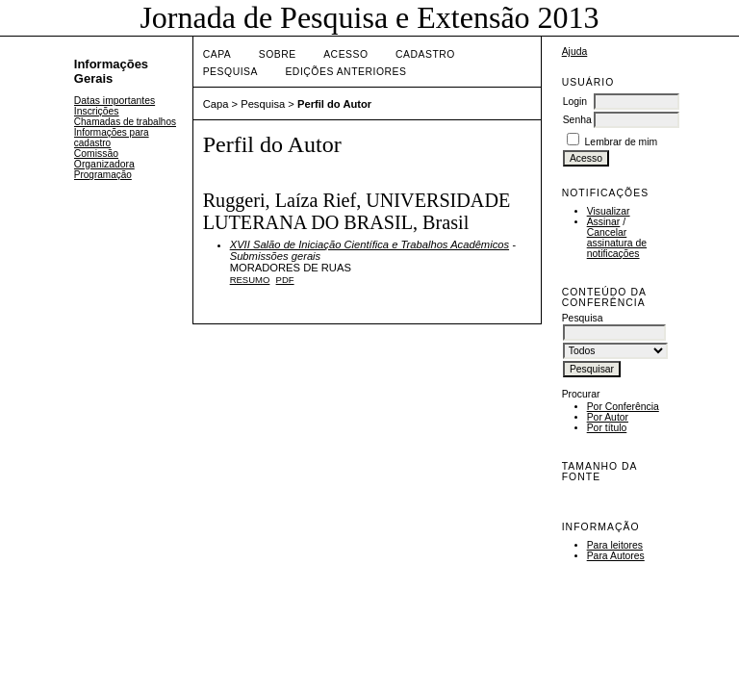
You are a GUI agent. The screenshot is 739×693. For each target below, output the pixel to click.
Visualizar (608, 211)
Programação (103, 174)
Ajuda (575, 51)
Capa (217, 54)
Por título (607, 428)
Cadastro (425, 54)
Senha (577, 120)
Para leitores (615, 545)
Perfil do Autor (334, 104)
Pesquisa (230, 71)
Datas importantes (114, 100)
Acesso (345, 54)
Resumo (250, 279)
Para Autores (616, 556)
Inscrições (96, 111)
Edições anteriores (345, 71)
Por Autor (607, 417)
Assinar (604, 222)
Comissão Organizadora (104, 158)
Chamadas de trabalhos (125, 121)
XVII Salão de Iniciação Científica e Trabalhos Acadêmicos (369, 244)
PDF (285, 279)
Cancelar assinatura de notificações (617, 243)
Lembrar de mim (621, 142)
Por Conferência (623, 406)
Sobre (277, 54)
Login (575, 101)
